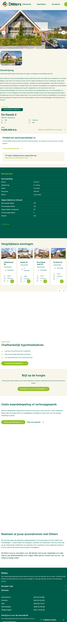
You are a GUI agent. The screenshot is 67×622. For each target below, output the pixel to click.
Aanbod (13, 4)
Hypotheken (41, 4)
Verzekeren (56, 4)
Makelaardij (26, 4)
